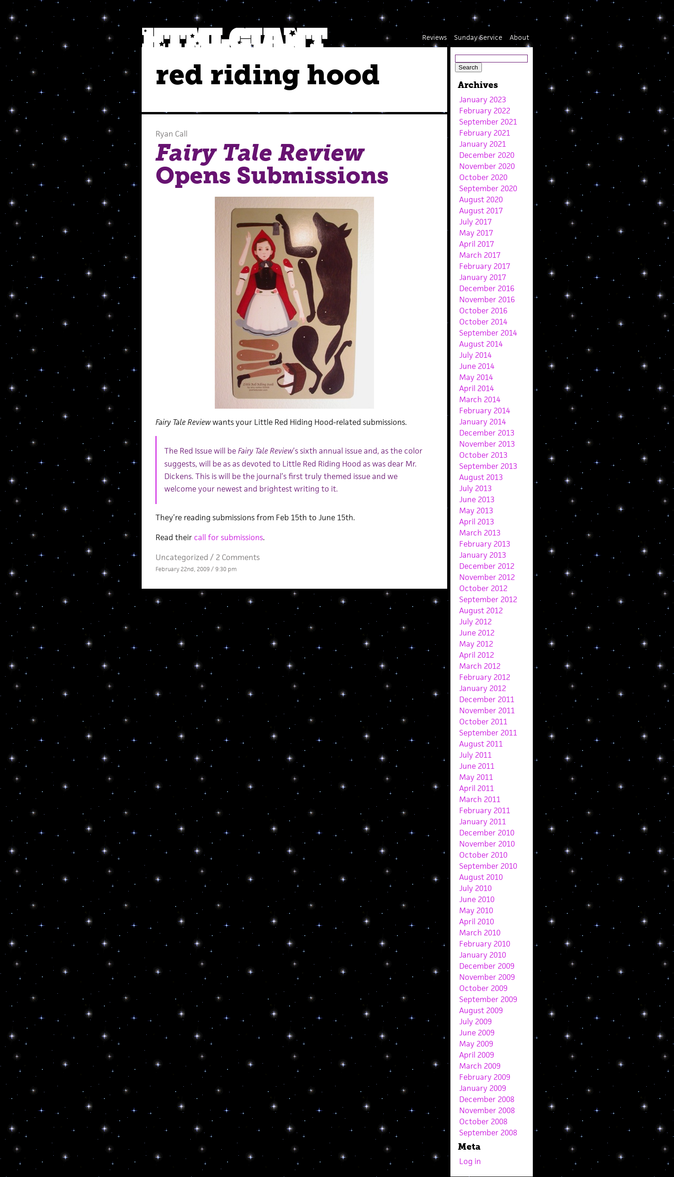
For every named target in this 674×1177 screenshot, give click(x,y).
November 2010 (487, 844)
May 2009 (476, 1044)
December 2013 (486, 433)
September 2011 (488, 733)
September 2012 (488, 599)
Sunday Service (478, 37)
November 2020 (487, 166)
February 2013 (484, 544)
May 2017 (476, 233)
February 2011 (484, 810)
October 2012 (483, 588)
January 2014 (482, 422)
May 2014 (476, 377)
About (519, 37)
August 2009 (481, 1010)
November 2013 (487, 444)
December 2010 (486, 833)
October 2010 (483, 855)
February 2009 (484, 1077)
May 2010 (476, 910)
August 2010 (481, 877)
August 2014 (481, 344)
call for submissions (228, 537)
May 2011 (476, 777)
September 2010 (488, 866)
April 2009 (476, 1055)
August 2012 (481, 610)
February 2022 (484, 111)
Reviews (434, 37)
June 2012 (476, 633)
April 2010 (476, 921)
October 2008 (483, 1121)
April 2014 (476, 388)
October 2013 (483, 455)
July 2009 (475, 1021)
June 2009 (476, 1033)
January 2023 (482, 99)
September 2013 (488, 466)
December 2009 (486, 966)
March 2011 (479, 799)
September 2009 (488, 999)
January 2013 (482, 555)
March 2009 (479, 1066)
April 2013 (476, 522)
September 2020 (488, 188)
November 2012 (487, 577)
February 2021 (484, 133)
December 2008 (486, 1099)
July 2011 (475, 755)
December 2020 (486, 155)
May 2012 (476, 644)
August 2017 (481, 211)
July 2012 (475, 622)
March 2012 (479, 666)
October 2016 (483, 310)
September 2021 (488, 122)
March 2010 (479, 933)
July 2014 (475, 355)
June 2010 (476, 899)
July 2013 (475, 488)
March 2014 (479, 399)
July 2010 (475, 888)
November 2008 (487, 1110)
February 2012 (484, 677)
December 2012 (486, 566)
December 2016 (486, 288)
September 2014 (488, 333)
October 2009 (483, 988)
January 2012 (482, 688)
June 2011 (476, 766)
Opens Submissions (272, 164)
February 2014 (484, 410)
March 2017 (479, 255)
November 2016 (487, 299)
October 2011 (483, 721)
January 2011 (482, 821)
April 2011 (476, 788)
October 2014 (483, 322)
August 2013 (481, 477)
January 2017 (482, 277)
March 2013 (479, 533)
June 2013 (476, 499)
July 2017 (475, 222)
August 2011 (481, 744)
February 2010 (484, 944)
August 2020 (481, 199)
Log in (470, 1161)
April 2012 (476, 655)
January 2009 (482, 1088)
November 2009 (487, 977)
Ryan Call (171, 134)
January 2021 (482, 144)
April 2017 (476, 244)
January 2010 (482, 955)
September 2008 (488, 1132)
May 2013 (476, 510)
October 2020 (483, 177)
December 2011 (486, 699)
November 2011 (487, 710)
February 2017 (484, 266)
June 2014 (476, 366)
